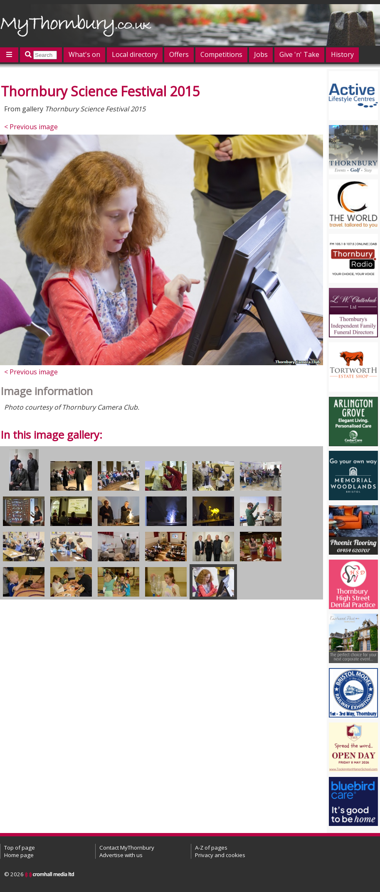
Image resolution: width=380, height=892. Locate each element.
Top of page (19, 847)
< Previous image (31, 126)
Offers (179, 54)
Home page (19, 855)
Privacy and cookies (220, 855)
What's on (84, 54)
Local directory (135, 54)
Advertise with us (121, 855)
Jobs (261, 54)
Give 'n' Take (299, 54)
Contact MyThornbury (126, 847)
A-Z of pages (211, 847)
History (342, 54)
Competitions (221, 54)
